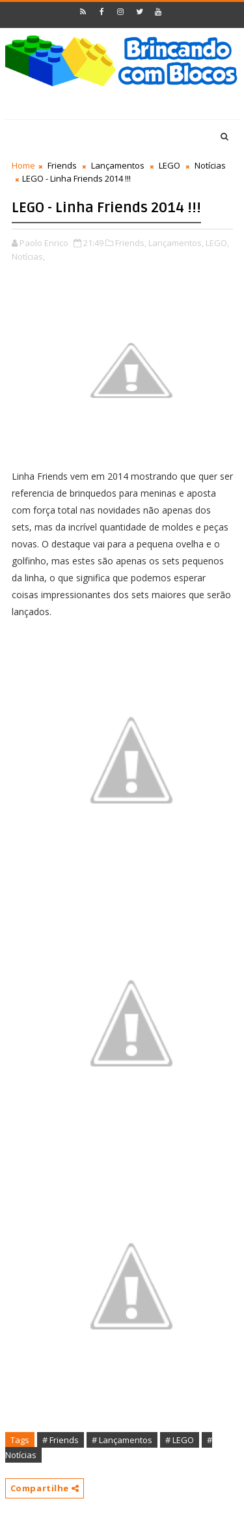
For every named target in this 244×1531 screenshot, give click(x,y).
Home (23, 165)
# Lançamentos (122, 1440)
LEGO (169, 165)
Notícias (210, 165)
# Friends (60, 1440)
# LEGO (179, 1440)
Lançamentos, (176, 243)
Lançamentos (117, 165)
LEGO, (217, 243)
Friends (62, 165)
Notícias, (28, 256)
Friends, (130, 243)
